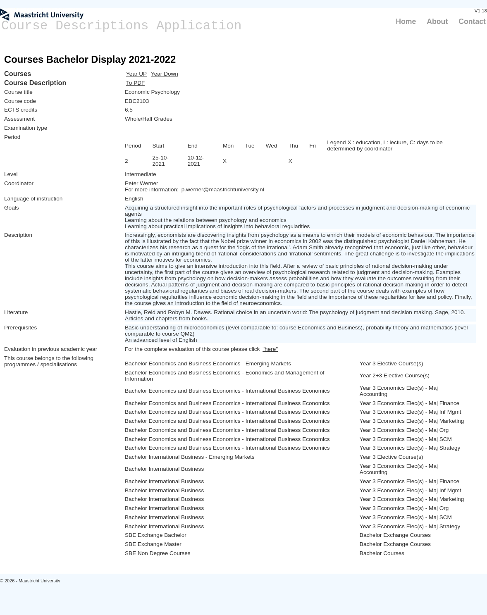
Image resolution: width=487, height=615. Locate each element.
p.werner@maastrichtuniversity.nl (222, 189)
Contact (472, 21)
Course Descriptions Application (121, 26)
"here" (270, 349)
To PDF (135, 83)
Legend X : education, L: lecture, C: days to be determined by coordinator (385, 145)
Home (406, 21)
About (437, 21)
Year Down (164, 74)
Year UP (136, 74)
